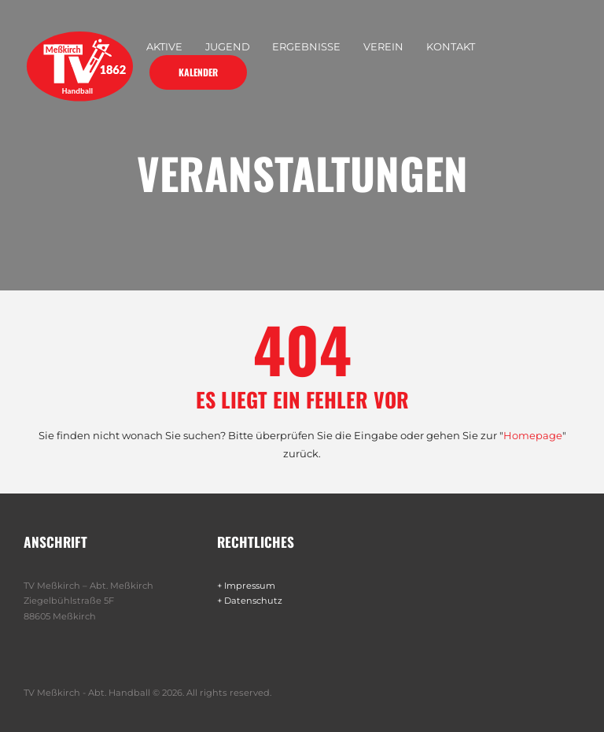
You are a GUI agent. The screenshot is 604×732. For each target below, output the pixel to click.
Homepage (532, 435)
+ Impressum (247, 585)
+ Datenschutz (250, 600)
